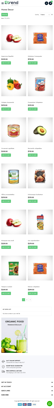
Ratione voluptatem (34, 287)
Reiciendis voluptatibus (35, 148)
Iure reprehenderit (34, 241)
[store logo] (9, 3)
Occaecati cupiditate (8, 148)
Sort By (37, 14)
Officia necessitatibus (8, 195)
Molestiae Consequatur (35, 56)
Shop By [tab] (4, 14)
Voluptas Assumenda (7, 102)
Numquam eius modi (7, 241)
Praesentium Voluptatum (36, 102)
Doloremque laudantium (35, 195)
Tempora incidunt (7, 287)
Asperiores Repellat (7, 56)
